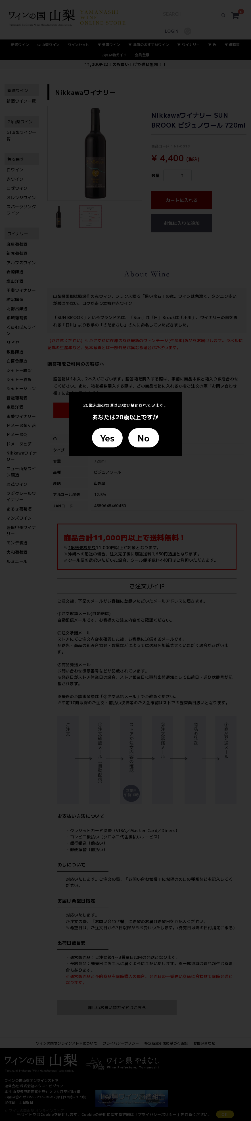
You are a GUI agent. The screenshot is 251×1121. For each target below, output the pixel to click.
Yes (107, 438)
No (143, 438)
